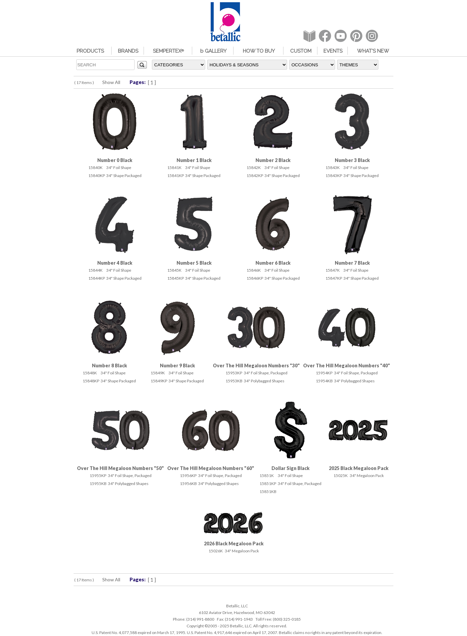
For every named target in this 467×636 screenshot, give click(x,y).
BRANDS (128, 51)
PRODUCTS (90, 51)
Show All (111, 82)
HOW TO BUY (259, 51)
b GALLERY (213, 51)
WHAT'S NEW (373, 51)
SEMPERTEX (168, 51)
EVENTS (332, 51)
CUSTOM (300, 51)
